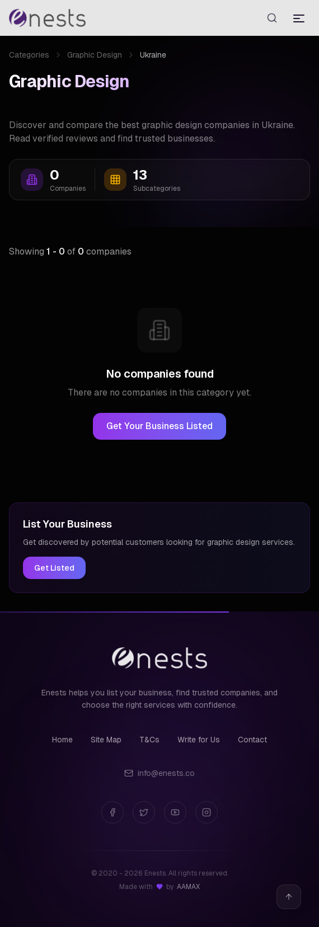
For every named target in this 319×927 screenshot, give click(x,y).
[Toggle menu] (299, 18)
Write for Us (198, 740)
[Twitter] (144, 812)
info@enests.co (159, 773)
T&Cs (149, 740)
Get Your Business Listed (159, 426)
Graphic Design (94, 55)
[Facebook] (112, 812)
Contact (252, 740)
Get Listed (54, 568)
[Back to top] (288, 896)
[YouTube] (175, 812)
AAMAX (188, 886)
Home (62, 740)
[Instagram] (206, 812)
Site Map (106, 740)
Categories (29, 55)
